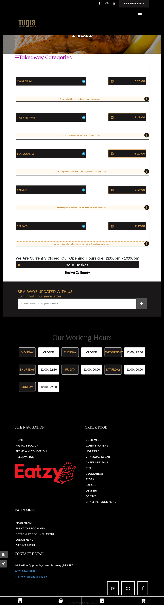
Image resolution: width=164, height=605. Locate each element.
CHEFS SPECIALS (97, 462)
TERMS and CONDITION (31, 451)
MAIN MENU (24, 523)
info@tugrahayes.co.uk (31, 576)
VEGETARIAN (94, 473)
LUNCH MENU (25, 539)
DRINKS (91, 496)
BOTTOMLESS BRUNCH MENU (35, 534)
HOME (20, 440)
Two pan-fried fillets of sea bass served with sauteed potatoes (100, 243)
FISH (89, 468)
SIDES (90, 479)
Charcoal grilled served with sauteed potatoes (103, 99)
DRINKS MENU (25, 545)
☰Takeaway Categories (43, 57)
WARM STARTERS (97, 445)
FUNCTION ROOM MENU (31, 528)
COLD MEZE (93, 440)
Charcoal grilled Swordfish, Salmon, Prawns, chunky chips (101, 171)
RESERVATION (25, 457)
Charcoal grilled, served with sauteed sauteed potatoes (101, 207)
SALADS (91, 485)
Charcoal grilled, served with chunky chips (104, 135)
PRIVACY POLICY (27, 445)
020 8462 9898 (25, 571)
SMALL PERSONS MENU (101, 502)
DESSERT (92, 490)
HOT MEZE (92, 451)
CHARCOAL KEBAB (98, 457)
